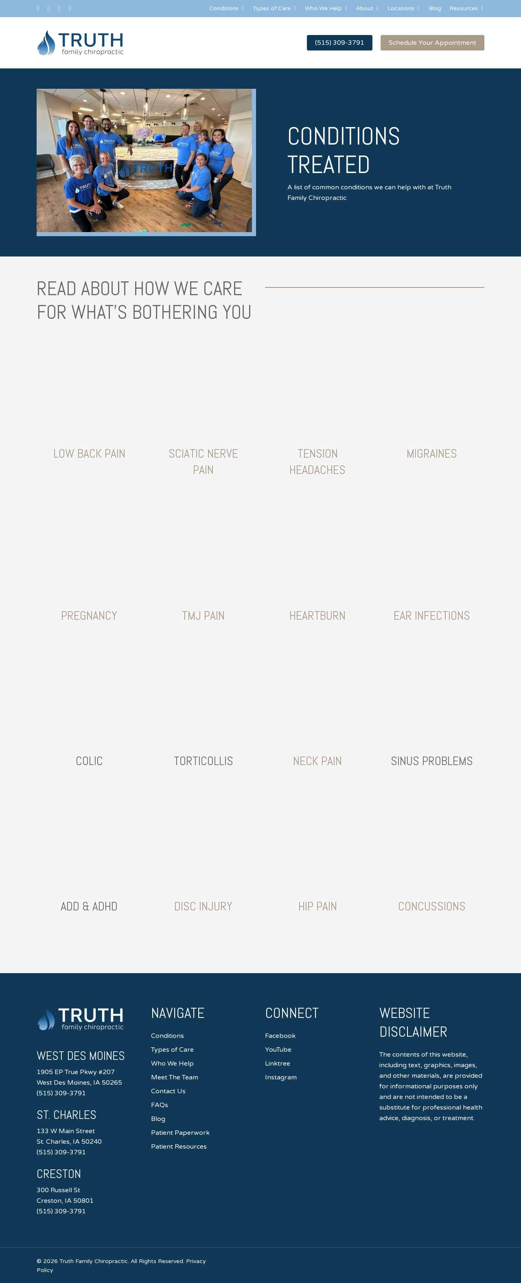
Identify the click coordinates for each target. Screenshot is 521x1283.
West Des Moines (81, 1056)
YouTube (278, 1050)
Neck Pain (317, 761)
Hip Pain (317, 906)
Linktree (277, 1063)
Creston (59, 1174)
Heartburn (317, 615)
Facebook (280, 1036)
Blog (158, 1119)
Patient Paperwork (180, 1133)
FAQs (159, 1105)
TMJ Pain (203, 615)
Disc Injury (203, 906)
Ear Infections (432, 615)
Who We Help (172, 1063)
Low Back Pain (89, 453)
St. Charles (66, 1115)
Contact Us (168, 1091)
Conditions (167, 1036)
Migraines (432, 453)
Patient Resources (179, 1147)
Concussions (432, 906)
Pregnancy (89, 615)
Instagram (281, 1077)
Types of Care (172, 1050)
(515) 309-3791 (61, 1093)
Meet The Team (174, 1077)
